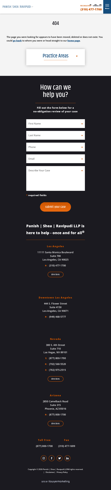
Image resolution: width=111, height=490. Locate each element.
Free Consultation (85, 6)
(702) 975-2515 (55, 370)
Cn (95, 5)
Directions (55, 274)
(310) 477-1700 (91, 9)
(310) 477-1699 (66, 446)
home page (73, 40)
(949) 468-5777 (55, 316)
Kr (100, 5)
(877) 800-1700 (55, 358)
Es (90, 5)
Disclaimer (49, 472)
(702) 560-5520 (55, 364)
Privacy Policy (62, 472)
